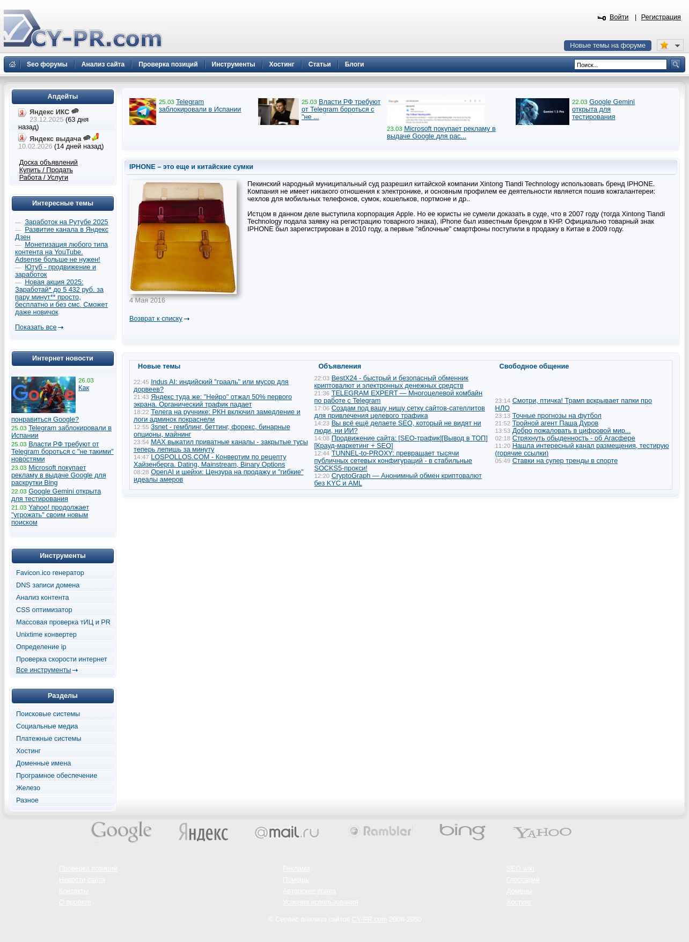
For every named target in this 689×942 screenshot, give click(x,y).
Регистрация (661, 17)
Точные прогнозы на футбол (557, 416)
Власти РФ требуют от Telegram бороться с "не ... (341, 109)
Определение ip (41, 647)
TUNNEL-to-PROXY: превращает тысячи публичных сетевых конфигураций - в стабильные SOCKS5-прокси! (393, 461)
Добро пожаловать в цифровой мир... (571, 431)
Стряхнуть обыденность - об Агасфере (573, 438)
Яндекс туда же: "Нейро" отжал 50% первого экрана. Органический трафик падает (213, 400)
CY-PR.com (369, 919)
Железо (28, 788)
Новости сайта (82, 880)
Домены (519, 891)
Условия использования (320, 902)
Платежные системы (48, 738)
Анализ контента (42, 597)
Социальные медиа (47, 726)
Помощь (296, 880)
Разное (27, 800)
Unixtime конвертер (46, 634)
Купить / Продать (46, 170)
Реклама (296, 868)
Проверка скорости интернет (61, 659)
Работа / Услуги (43, 177)
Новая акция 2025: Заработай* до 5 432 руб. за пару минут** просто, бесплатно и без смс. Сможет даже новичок (61, 297)
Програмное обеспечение (56, 775)
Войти (619, 17)
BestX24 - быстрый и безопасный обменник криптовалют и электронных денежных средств (391, 381)
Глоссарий (523, 880)
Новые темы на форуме (608, 45)
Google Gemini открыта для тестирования (603, 109)
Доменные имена (43, 763)
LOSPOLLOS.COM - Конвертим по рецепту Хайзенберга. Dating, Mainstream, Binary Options (210, 460)
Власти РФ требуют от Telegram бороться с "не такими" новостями (62, 451)
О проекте (75, 902)
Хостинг (28, 751)
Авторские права (309, 891)
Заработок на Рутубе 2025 (66, 222)
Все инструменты (43, 670)
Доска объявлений (48, 162)
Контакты (74, 891)
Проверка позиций (88, 868)
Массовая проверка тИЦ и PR (63, 622)
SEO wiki (520, 868)
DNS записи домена (47, 585)
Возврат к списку (155, 318)
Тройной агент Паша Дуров (555, 423)
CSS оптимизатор (44, 610)
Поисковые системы (48, 714)
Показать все (35, 327)
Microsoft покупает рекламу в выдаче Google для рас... (441, 132)
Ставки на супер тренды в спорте (565, 461)
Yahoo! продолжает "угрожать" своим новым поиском (50, 515)
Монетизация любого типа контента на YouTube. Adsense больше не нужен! (61, 252)
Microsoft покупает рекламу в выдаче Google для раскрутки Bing (58, 475)
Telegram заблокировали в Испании (200, 105)
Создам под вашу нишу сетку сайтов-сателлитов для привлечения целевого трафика (399, 412)
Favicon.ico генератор (50, 573)
